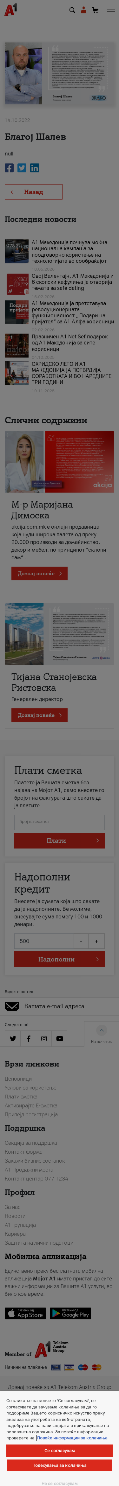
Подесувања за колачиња (59, 1465)
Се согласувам (59, 1450)
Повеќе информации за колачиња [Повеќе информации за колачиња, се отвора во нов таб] (72, 1438)
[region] (59, 1438)
